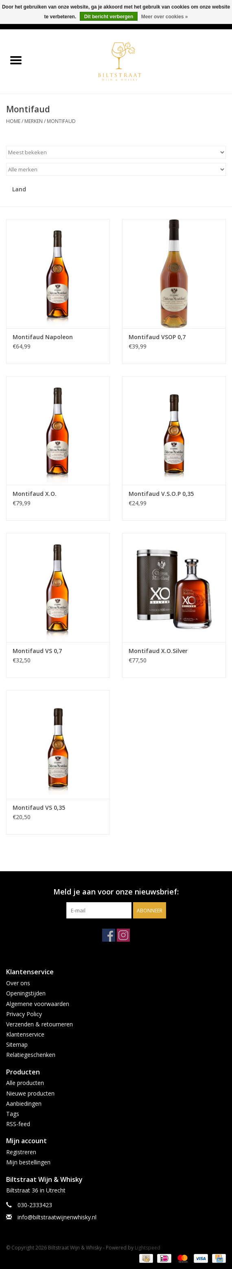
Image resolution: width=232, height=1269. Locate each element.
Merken (33, 121)
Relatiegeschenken (30, 1055)
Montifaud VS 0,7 (37, 651)
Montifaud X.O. (35, 494)
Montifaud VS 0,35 (39, 807)
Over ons (18, 983)
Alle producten (25, 1083)
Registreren (21, 1152)
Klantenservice (25, 1034)
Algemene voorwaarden (37, 1004)
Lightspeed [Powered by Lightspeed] (147, 1247)
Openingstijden (26, 993)
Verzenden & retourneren (39, 1024)
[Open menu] (16, 60)
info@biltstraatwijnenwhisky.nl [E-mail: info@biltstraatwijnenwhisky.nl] (57, 1217)
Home (13, 121)
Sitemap (17, 1044)
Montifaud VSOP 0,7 (157, 337)
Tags (12, 1114)
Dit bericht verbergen (109, 17)
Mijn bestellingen (28, 1162)
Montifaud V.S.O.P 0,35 (161, 494)
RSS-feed (18, 1124)
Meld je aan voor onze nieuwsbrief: (116, 892)
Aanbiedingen (24, 1103)
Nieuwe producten (30, 1093)
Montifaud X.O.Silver (158, 651)
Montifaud (61, 121)
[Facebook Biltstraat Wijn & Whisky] (108, 935)
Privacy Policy (24, 1014)
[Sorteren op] (116, 152)
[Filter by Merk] (116, 169)
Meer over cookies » (164, 17)
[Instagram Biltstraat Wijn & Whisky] (123, 935)
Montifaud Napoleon (43, 337)
